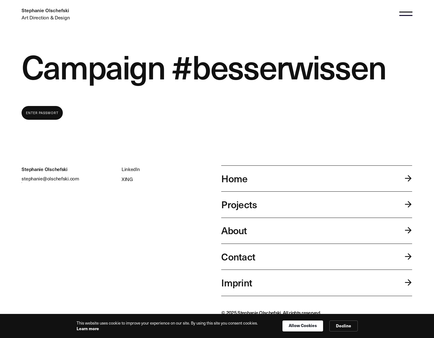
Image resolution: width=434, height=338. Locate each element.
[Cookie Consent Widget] (217, 326)
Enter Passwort (42, 112)
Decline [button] (343, 326)
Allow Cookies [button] (303, 325)
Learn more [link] (88, 328)
